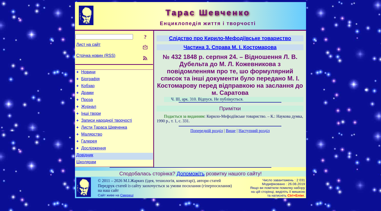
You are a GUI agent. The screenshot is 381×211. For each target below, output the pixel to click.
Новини (88, 73)
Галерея (89, 149)
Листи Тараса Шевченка (104, 134)
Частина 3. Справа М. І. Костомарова (230, 47)
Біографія (90, 80)
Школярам (86, 172)
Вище (231, 130)
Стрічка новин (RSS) (95, 55)
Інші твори (91, 119)
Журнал (88, 111)
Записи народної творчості (106, 126)
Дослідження (93, 157)
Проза (87, 103)
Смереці (127, 206)
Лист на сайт (88, 44)
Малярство (91, 142)
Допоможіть (191, 184)
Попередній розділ (206, 130)
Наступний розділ (254, 130)
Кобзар (87, 88)
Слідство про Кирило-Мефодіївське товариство (230, 38)
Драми (87, 96)
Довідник (84, 165)
